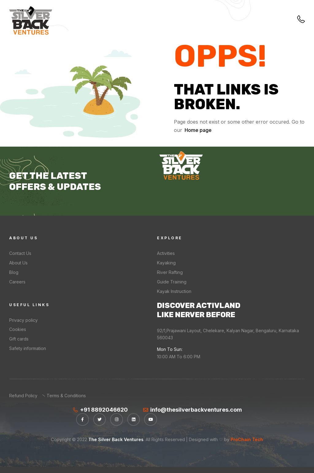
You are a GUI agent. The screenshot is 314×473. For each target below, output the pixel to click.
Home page (198, 130)
